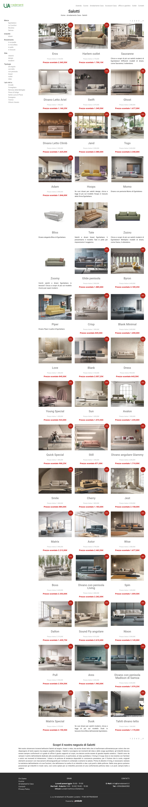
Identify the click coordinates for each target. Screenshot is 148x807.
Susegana (11, 97)
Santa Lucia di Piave (15, 95)
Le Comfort (12, 25)
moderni (11, 61)
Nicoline (11, 28)
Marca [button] (6, 20)
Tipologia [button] (7, 64)
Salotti (84, 15)
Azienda (79, 6)
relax (10, 79)
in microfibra (12, 45)
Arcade (10, 85)
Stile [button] (5, 53)
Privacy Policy (24, 789)
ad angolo (11, 67)
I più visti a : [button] (8, 82)
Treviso (11, 100)
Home (63, 15)
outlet (10, 76)
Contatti (141, 6)
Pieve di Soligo (13, 92)
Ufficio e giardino (124, 6)
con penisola (12, 72)
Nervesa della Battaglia (16, 90)
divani (10, 36)
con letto (11, 69)
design (10, 58)
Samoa (10, 30)
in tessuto (11, 50)
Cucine (85, 6)
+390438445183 (123, 786)
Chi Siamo (22, 779)
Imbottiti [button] (7, 34)
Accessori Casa (111, 6)
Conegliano (12, 87)
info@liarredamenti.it (121, 784)
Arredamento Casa (96, 6)
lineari (10, 74)
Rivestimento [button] (9, 40)
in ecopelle (12, 42)
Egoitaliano (12, 23)
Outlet (134, 6)
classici (11, 56)
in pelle (10, 47)
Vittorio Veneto (13, 102)
